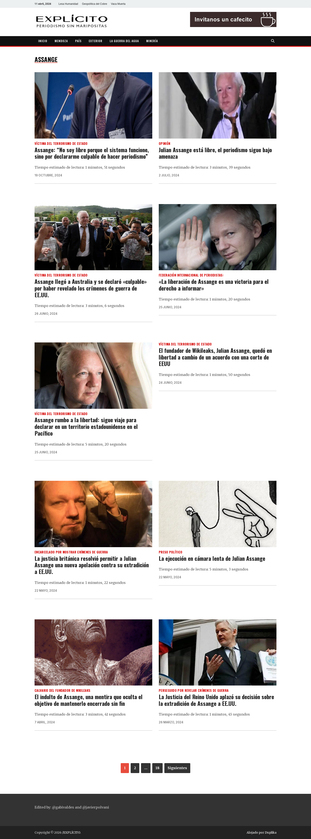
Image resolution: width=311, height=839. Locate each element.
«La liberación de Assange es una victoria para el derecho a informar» (214, 284)
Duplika (270, 832)
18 (157, 768)
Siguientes (177, 768)
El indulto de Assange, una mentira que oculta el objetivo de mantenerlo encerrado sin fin (89, 699)
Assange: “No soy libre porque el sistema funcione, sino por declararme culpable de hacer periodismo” (92, 152)
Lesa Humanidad (68, 3)
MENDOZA (61, 40)
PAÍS (78, 40)
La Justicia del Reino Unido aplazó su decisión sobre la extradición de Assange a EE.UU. (216, 699)
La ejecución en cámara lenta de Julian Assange (212, 558)
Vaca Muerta (118, 3)
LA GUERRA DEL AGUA (124, 40)
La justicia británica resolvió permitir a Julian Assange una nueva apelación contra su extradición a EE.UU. (92, 564)
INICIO (42, 40)
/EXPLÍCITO (71, 832)
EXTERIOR (95, 40)
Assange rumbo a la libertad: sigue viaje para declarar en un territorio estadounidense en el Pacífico (86, 426)
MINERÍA (152, 40)
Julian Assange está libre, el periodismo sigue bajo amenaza (215, 152)
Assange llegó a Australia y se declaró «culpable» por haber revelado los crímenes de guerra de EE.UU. (91, 288)
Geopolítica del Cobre (94, 3)
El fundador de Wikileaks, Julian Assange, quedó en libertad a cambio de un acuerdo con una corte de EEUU (215, 357)
